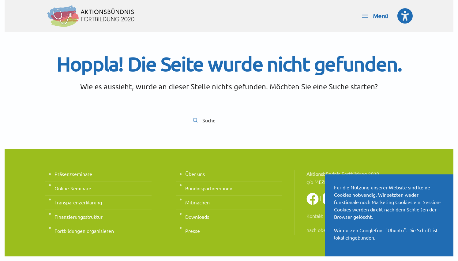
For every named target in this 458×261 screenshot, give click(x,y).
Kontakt (314, 216)
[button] (375, 16)
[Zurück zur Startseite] (91, 16)
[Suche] (229, 120)
